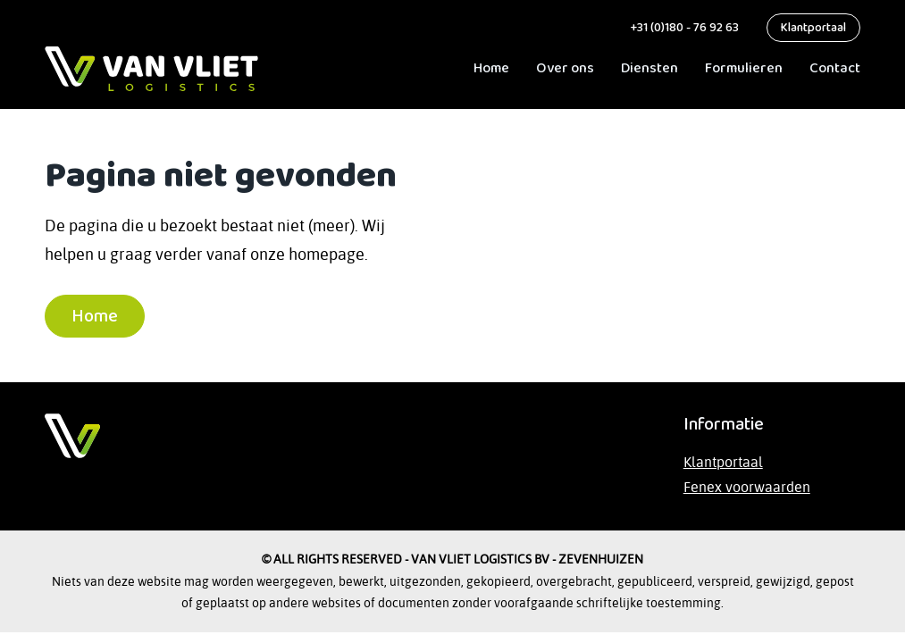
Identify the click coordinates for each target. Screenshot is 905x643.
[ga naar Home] (151, 68)
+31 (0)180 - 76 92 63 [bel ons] (683, 28)
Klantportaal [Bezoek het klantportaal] (723, 462)
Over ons (565, 68)
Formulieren (744, 68)
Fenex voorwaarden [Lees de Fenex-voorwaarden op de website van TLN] (746, 487)
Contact (834, 68)
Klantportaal (813, 28)
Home (491, 68)
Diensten (649, 68)
